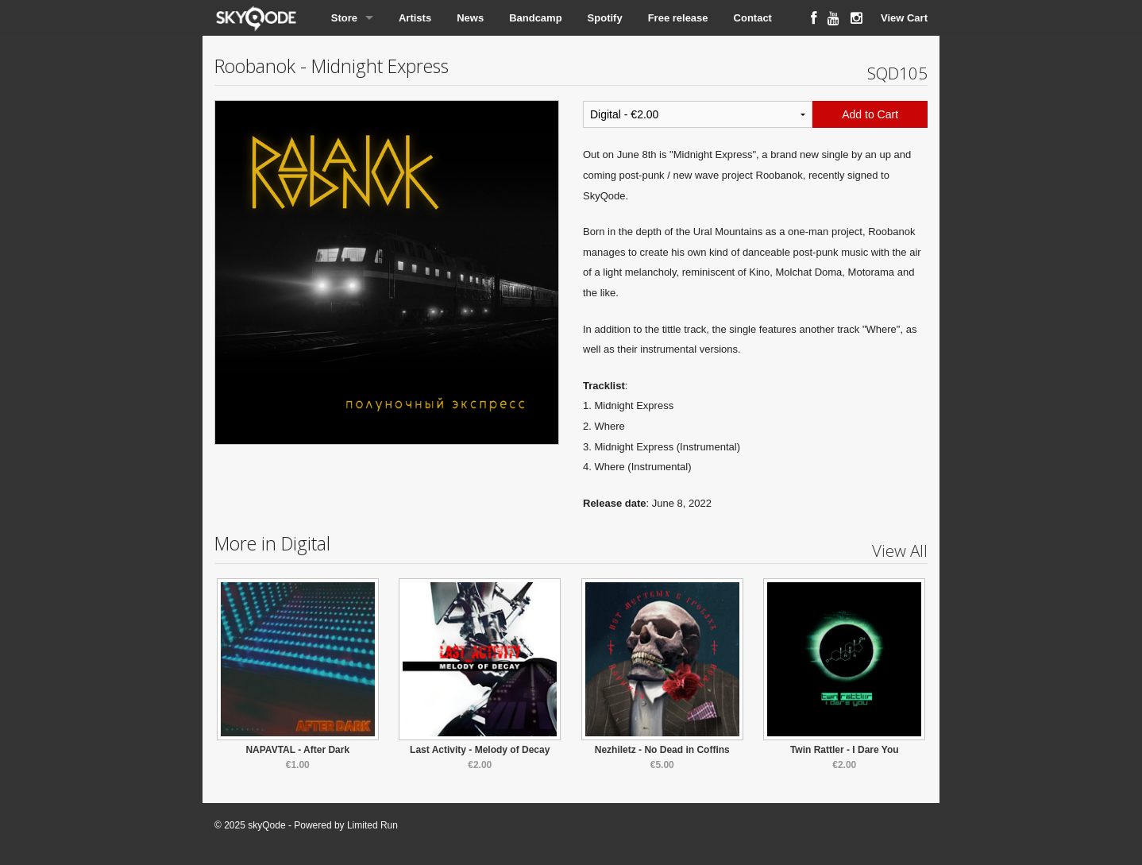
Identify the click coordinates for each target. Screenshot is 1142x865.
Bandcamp (535, 18)
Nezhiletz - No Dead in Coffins (662, 749)
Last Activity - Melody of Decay (480, 749)
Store (344, 18)
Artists (415, 18)
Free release (678, 18)
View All (900, 550)
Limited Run (372, 825)
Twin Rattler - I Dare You (844, 749)
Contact (753, 18)
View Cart (904, 18)
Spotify (605, 18)
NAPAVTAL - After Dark (297, 749)
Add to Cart (870, 114)
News (470, 18)
